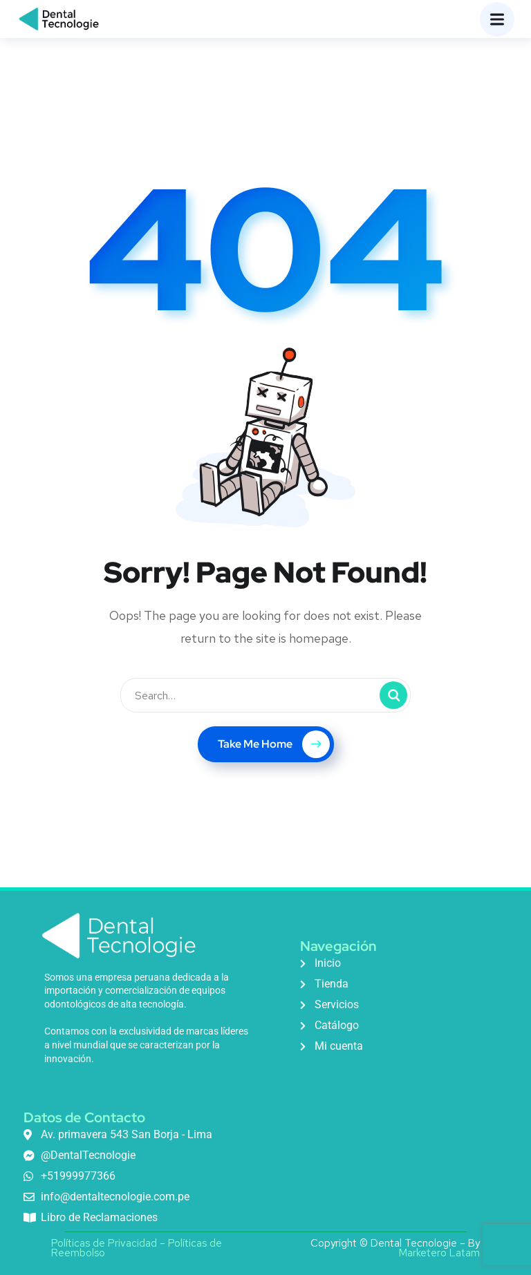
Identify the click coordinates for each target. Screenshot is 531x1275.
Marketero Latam (439, 1253)
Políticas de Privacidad (104, 1243)
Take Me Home (274, 744)
